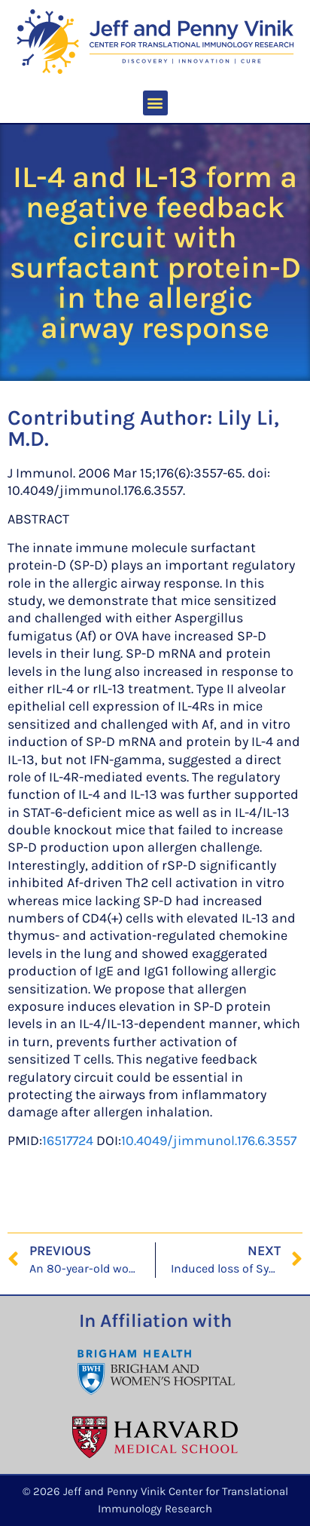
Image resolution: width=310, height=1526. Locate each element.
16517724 (67, 1140)
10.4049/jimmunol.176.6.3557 (208, 1140)
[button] (155, 103)
